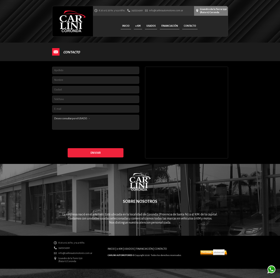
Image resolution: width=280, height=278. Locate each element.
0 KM (120, 248)
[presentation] (95, 139)
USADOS (129, 248)
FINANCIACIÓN (144, 248)
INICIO (111, 248)
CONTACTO (161, 248)
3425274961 (137, 10)
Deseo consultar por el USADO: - (95, 122)
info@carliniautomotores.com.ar (166, 10)
